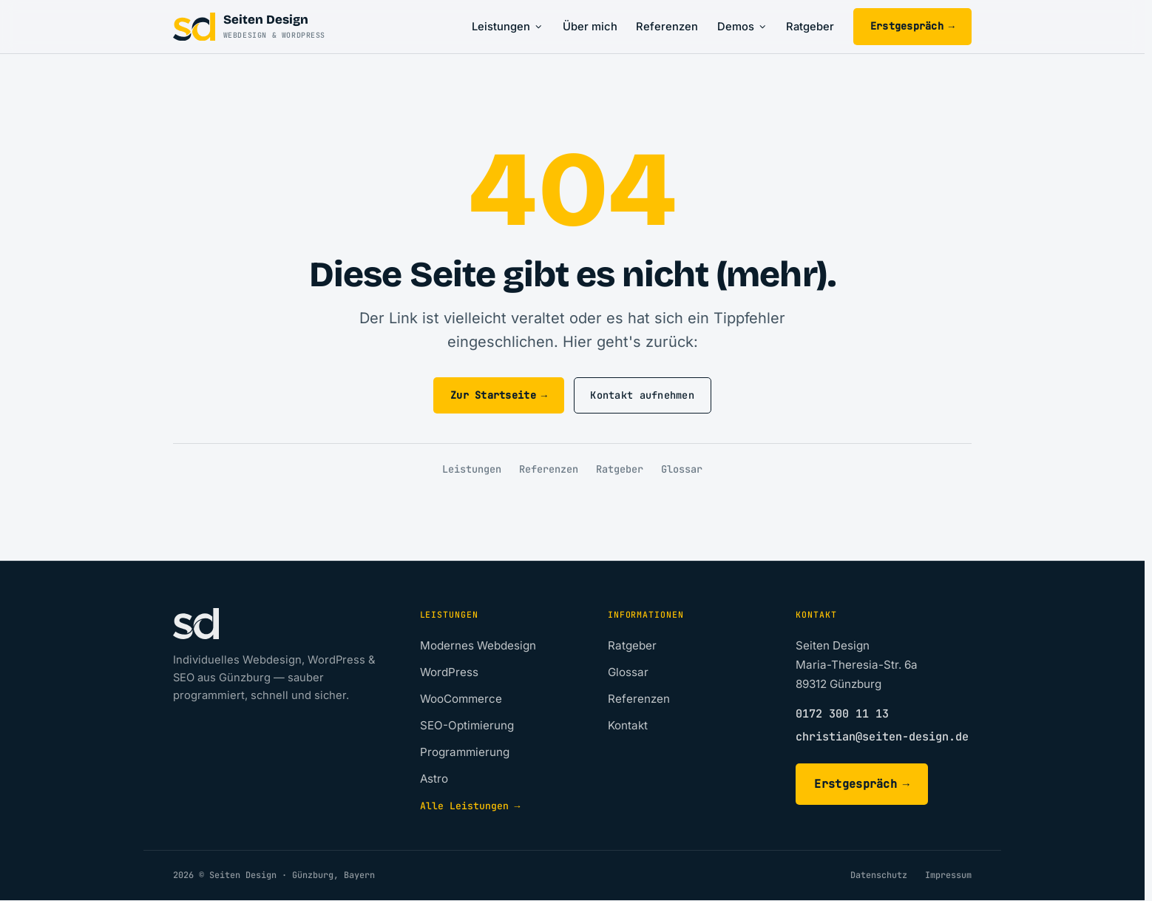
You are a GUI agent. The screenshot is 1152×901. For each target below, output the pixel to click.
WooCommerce (461, 699)
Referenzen (667, 26)
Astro (434, 779)
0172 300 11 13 (842, 713)
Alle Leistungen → (470, 806)
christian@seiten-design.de (882, 736)
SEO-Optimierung (467, 725)
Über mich (590, 26)
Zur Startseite (498, 396)
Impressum (948, 875)
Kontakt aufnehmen (642, 395)
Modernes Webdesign (478, 645)
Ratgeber (810, 26)
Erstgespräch (912, 26)
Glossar (681, 469)
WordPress (449, 672)
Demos (742, 26)
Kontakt (628, 725)
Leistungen (507, 26)
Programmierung (464, 752)
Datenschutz (878, 875)
